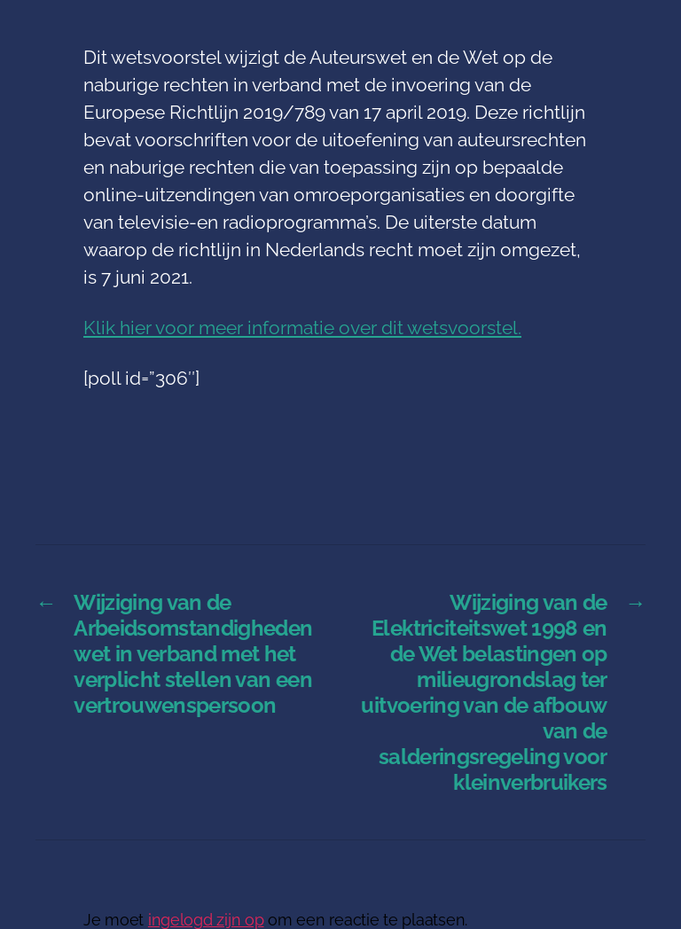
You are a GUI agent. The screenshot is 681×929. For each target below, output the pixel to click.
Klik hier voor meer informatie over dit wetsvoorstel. (302, 327)
